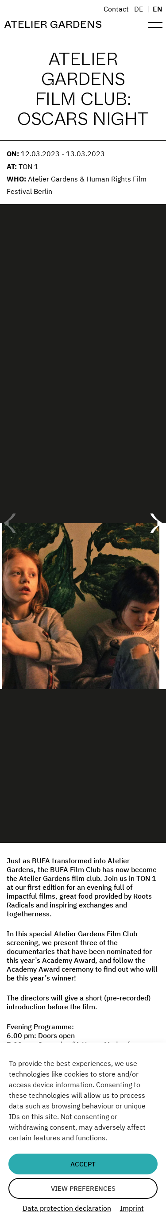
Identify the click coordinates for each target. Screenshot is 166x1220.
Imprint (132, 1208)
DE (138, 8)
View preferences (83, 1188)
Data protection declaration (67, 1208)
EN (157, 8)
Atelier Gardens (53, 24)
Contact (116, 8)
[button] (156, 523)
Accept (83, 1164)
